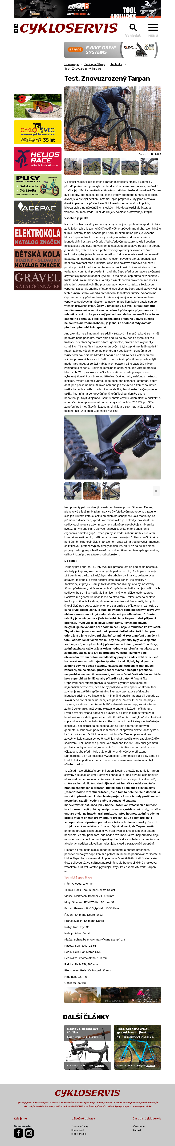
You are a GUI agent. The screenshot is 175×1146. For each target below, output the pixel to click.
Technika (116, 64)
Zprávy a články (94, 64)
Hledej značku (78, 1133)
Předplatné (139, 1126)
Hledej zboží (77, 1130)
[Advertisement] (38, 65)
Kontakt (137, 1130)
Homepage (71, 64)
